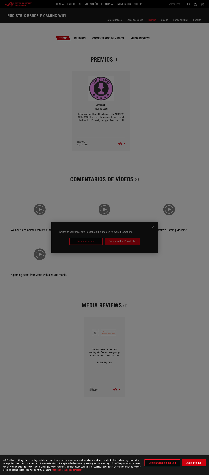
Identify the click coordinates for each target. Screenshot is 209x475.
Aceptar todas (193, 462)
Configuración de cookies (162, 462)
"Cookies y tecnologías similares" (67, 470)
